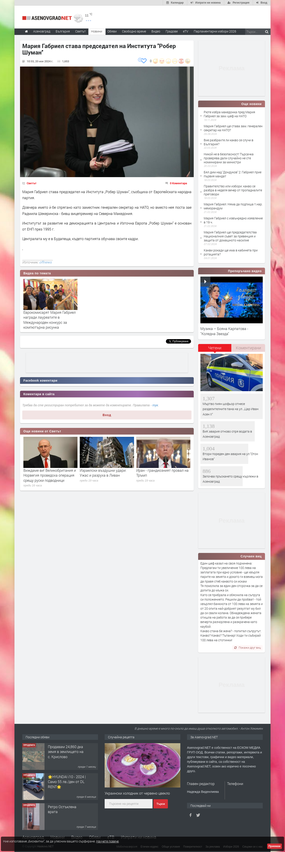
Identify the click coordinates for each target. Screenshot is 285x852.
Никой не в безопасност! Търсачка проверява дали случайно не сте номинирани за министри (229, 158)
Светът (32, 183)
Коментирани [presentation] (248, 347)
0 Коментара (178, 183)
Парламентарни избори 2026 (215, 31)
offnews (45, 262)
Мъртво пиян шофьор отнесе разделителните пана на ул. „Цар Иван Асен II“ (231, 409)
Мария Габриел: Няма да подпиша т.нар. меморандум (233, 206)
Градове (172, 31)
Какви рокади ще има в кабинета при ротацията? (231, 252)
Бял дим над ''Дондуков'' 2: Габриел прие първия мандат (232, 174)
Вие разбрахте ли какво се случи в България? (228, 142)
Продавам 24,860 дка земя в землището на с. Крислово (65, 751)
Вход (107, 415)
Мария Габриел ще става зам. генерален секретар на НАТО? (233, 128)
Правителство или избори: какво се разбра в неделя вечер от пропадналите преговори (233, 190)
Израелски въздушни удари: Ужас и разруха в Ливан (103, 473)
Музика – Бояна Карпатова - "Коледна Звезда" (224, 331)
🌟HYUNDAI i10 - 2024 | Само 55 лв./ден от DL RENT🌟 (67, 781)
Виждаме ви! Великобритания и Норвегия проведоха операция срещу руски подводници (49, 475)
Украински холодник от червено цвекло (137, 793)
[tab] (215, 349)
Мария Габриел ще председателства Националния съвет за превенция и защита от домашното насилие (230, 236)
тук (155, 405)
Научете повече (107, 841)
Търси (161, 803)
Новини (96, 31)
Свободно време (134, 31)
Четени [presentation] (214, 347)
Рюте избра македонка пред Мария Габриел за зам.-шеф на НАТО (229, 114)
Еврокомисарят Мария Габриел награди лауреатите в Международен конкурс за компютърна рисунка (49, 320)
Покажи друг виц (247, 647)
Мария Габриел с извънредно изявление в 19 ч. (233, 220)
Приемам (275, 846)
